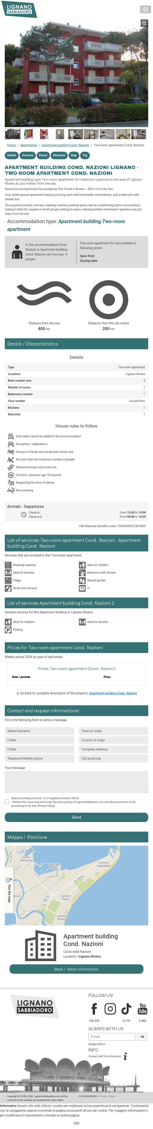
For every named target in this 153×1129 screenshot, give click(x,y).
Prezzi (43, 155)
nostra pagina (69, 1115)
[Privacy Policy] (46, 805)
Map (74, 155)
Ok (142, 1037)
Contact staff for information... (106, 1056)
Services (27, 155)
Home (11, 145)
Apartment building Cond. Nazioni (65, 145)
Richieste (59, 155)
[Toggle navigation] (145, 9)
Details (11, 155)
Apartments (28, 145)
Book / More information (76, 969)
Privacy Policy (107, 1096)
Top (85, 155)
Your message (15, 768)
